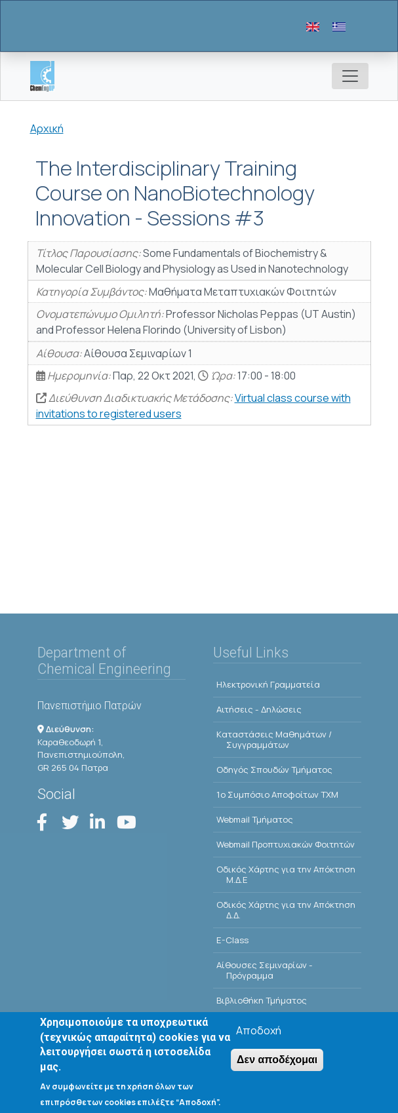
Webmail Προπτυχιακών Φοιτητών (285, 844)
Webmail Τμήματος (254, 819)
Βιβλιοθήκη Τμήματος (261, 1000)
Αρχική (47, 128)
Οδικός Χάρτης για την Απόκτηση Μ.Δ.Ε (285, 874)
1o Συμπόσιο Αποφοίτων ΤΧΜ (277, 794)
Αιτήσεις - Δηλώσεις (259, 709)
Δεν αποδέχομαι (277, 1063)
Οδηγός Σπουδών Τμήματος (274, 769)
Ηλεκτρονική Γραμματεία (268, 684)
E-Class (232, 940)
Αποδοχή (258, 1034)
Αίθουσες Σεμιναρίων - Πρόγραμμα (264, 970)
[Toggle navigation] (350, 76)
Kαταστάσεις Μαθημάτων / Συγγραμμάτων (274, 739)
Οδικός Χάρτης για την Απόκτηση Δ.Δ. (285, 910)
